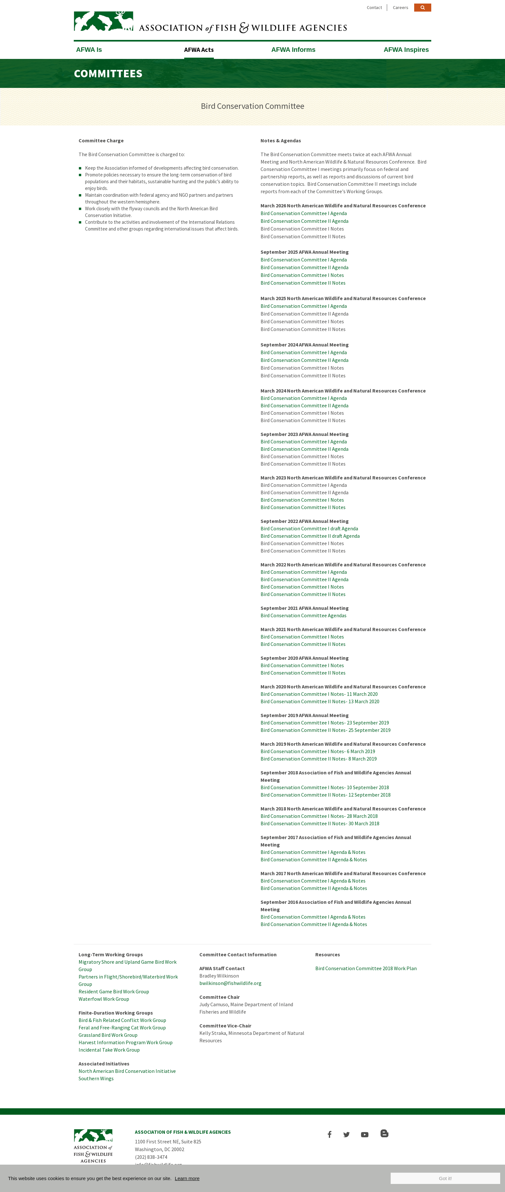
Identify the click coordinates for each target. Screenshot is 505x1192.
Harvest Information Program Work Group (126, 1042)
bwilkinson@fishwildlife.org (230, 982)
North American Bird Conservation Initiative (127, 1070)
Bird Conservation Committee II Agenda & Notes (314, 859)
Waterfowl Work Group (104, 998)
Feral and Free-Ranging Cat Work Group (122, 1027)
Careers (400, 7)
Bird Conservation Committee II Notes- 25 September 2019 (326, 729)
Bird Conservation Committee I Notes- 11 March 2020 (319, 693)
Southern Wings (96, 1078)
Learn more (187, 1178)
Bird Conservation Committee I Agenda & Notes (313, 851)
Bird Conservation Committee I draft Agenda (309, 528)
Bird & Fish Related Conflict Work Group (122, 1020)
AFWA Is (89, 49)
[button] (330, 1134)
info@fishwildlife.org (158, 1164)
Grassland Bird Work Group (108, 1034)
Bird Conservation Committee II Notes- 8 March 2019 (319, 758)
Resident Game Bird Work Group (114, 991)
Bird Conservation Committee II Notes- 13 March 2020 (320, 701)
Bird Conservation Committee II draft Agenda (310, 535)
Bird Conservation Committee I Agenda (304, 213)
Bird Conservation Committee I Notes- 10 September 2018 (325, 787)
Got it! (445, 1178)
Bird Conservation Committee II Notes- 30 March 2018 (320, 823)
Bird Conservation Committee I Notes (302, 274)
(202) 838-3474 (151, 1156)
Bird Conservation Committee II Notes (303, 282)
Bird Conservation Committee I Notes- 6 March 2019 (318, 751)
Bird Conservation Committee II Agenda (304, 220)
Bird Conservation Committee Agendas (304, 615)
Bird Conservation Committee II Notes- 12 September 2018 (326, 794)
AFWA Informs (294, 49)
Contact (374, 7)
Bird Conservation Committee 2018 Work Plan (366, 968)
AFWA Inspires (406, 49)
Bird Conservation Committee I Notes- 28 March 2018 (319, 815)
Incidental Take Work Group (109, 1049)
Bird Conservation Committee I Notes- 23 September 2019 (325, 722)
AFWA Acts (199, 49)
